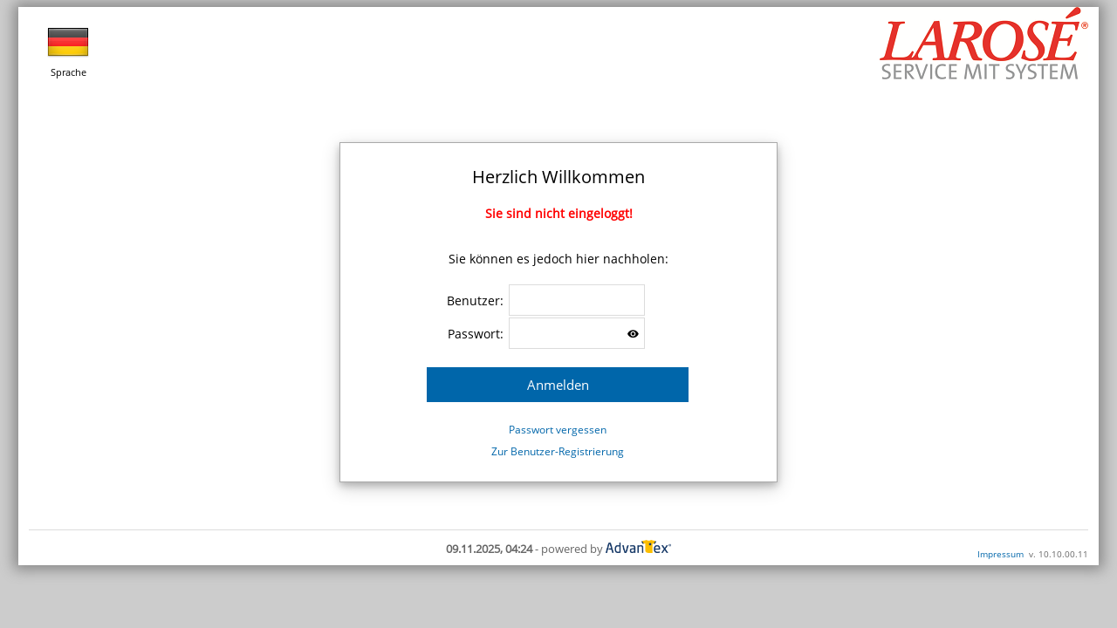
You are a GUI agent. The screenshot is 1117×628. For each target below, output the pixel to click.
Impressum (1000, 554)
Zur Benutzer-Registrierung (557, 451)
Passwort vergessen (557, 429)
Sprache (68, 49)
